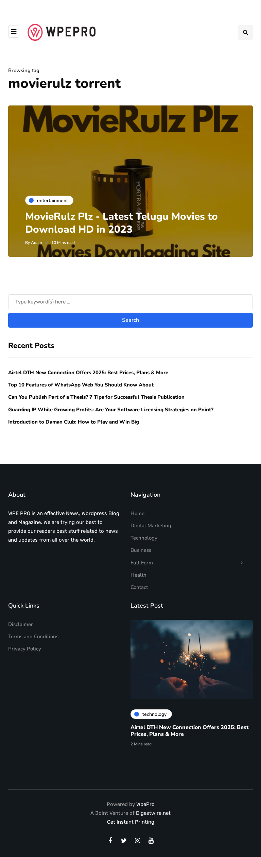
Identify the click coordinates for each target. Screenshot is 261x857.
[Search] (130, 314)
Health (138, 575)
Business (140, 550)
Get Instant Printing (130, 822)
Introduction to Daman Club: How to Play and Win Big (73, 433)
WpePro (145, 804)
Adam (36, 242)
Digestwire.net (153, 813)
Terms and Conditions (33, 636)
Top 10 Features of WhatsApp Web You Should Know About (81, 396)
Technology (143, 537)
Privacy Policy (24, 648)
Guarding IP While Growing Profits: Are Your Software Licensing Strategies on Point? (110, 421)
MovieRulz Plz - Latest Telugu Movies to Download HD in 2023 (121, 223)
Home (137, 513)
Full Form (141, 562)
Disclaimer (20, 624)
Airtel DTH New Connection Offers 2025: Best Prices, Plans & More (88, 384)
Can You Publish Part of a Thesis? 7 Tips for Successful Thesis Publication (96, 409)
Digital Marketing (150, 525)
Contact (139, 587)
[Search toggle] (245, 32)
